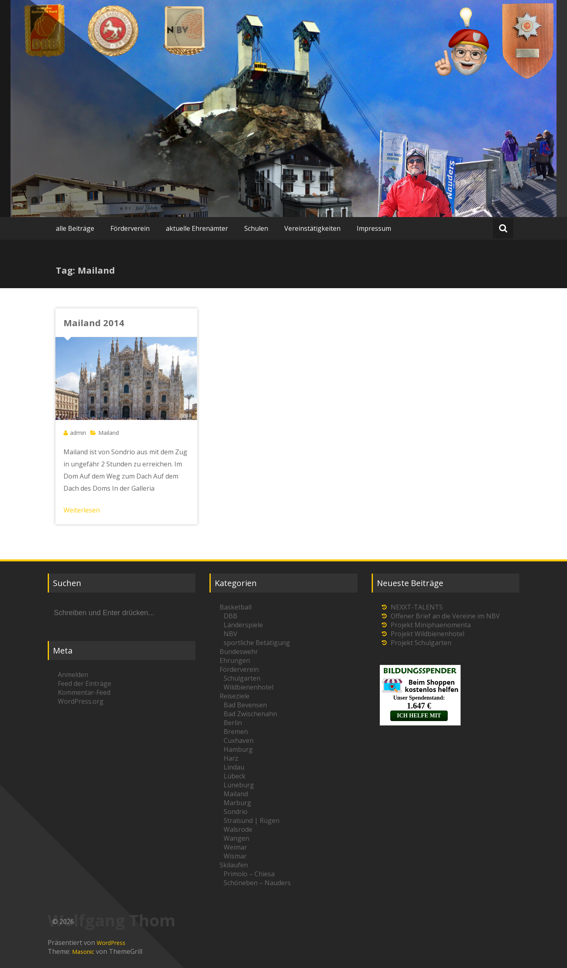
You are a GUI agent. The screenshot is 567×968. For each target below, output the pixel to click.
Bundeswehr (239, 651)
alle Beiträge (75, 228)
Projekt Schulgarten (421, 642)
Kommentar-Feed (84, 692)
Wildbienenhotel (248, 687)
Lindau (234, 767)
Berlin (233, 722)
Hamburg (238, 749)
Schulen (256, 228)
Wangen (236, 838)
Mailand (108, 433)
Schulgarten (242, 678)
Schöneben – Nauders (257, 882)
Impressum (374, 228)
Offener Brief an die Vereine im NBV (445, 616)
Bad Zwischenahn (250, 713)
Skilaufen (234, 864)
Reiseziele (235, 696)
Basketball (236, 607)
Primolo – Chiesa (249, 873)
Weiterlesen (81, 510)
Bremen (236, 731)
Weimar (235, 847)
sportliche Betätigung (257, 642)
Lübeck (234, 776)
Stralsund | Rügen (251, 820)
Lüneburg (239, 784)
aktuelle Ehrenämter (197, 228)
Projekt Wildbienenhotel (427, 633)
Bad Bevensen (245, 704)
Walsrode (238, 829)
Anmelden (73, 674)
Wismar (235, 856)
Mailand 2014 (93, 322)
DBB (230, 616)
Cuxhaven (239, 740)
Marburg (237, 802)
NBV (230, 633)
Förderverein (130, 228)
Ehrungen (235, 660)
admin (78, 433)
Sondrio (236, 811)
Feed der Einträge (84, 683)
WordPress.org (81, 701)
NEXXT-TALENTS (417, 607)
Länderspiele (243, 624)
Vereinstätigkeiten (312, 228)
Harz (231, 758)
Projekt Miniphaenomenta (431, 624)
